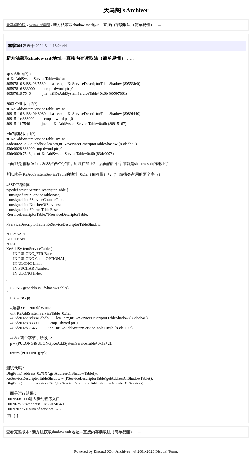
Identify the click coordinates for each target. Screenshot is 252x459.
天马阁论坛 (16, 25)
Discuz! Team (166, 451)
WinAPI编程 (39, 25)
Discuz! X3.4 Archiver (112, 451)
